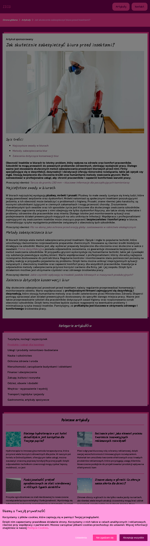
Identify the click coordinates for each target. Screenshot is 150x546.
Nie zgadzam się (105, 537)
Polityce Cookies (37, 528)
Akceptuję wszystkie (133, 537)
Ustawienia (81, 537)
